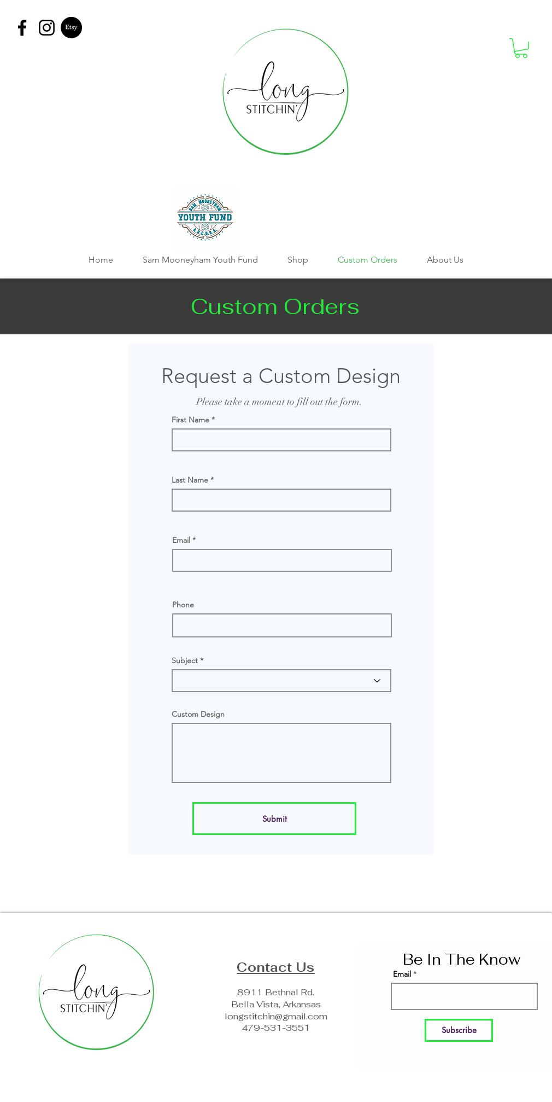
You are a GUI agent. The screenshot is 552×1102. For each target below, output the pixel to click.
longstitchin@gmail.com (276, 1016)
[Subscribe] (459, 1030)
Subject (185, 660)
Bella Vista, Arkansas (276, 1004)
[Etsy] (71, 27)
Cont (253, 967)
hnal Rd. (297, 992)
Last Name (190, 480)
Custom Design (198, 714)
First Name (190, 420)
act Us (292, 967)
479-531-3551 (276, 1028)
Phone (183, 604)
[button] (521, 48)
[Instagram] (46, 27)
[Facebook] (22, 27)
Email (181, 540)
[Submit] (274, 818)
